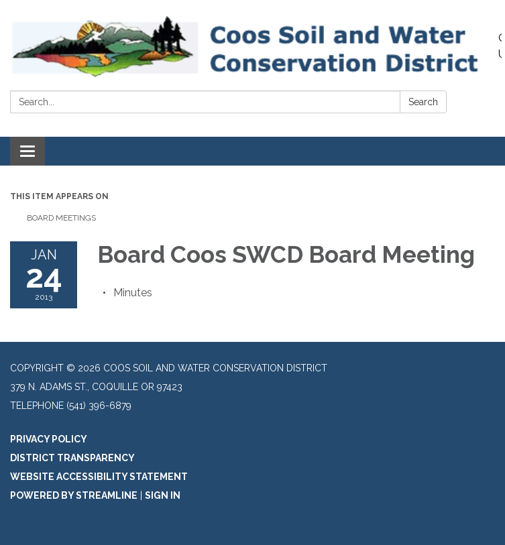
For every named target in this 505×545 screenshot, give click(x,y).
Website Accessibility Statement (99, 476)
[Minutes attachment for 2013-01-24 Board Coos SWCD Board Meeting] (132, 292)
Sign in (162, 495)
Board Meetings (61, 218)
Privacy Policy (48, 439)
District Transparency (72, 457)
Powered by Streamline (73, 495)
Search (423, 102)
